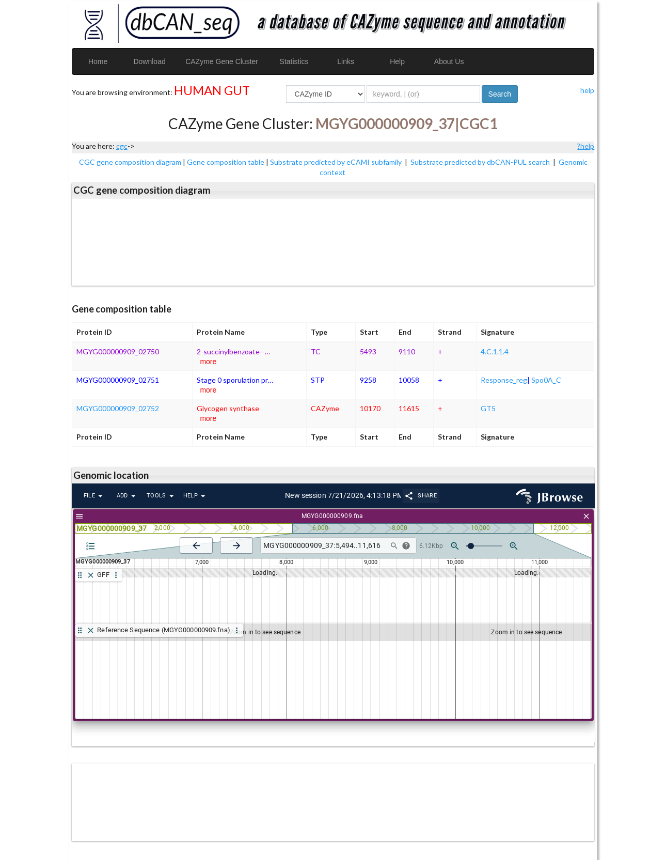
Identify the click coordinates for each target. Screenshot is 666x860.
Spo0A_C (546, 380)
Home (97, 61)
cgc (122, 146)
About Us (449, 61)
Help (397, 61)
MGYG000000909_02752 (117, 408)
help (587, 90)
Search (499, 94)
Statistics (294, 61)
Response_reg (504, 380)
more (208, 361)
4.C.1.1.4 (495, 351)
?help (585, 146)
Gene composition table (225, 162)
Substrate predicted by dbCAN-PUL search (480, 162)
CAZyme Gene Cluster (221, 61)
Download (149, 61)
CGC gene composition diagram (130, 162)
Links (345, 61)
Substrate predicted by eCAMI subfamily (336, 162)
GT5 (488, 408)
